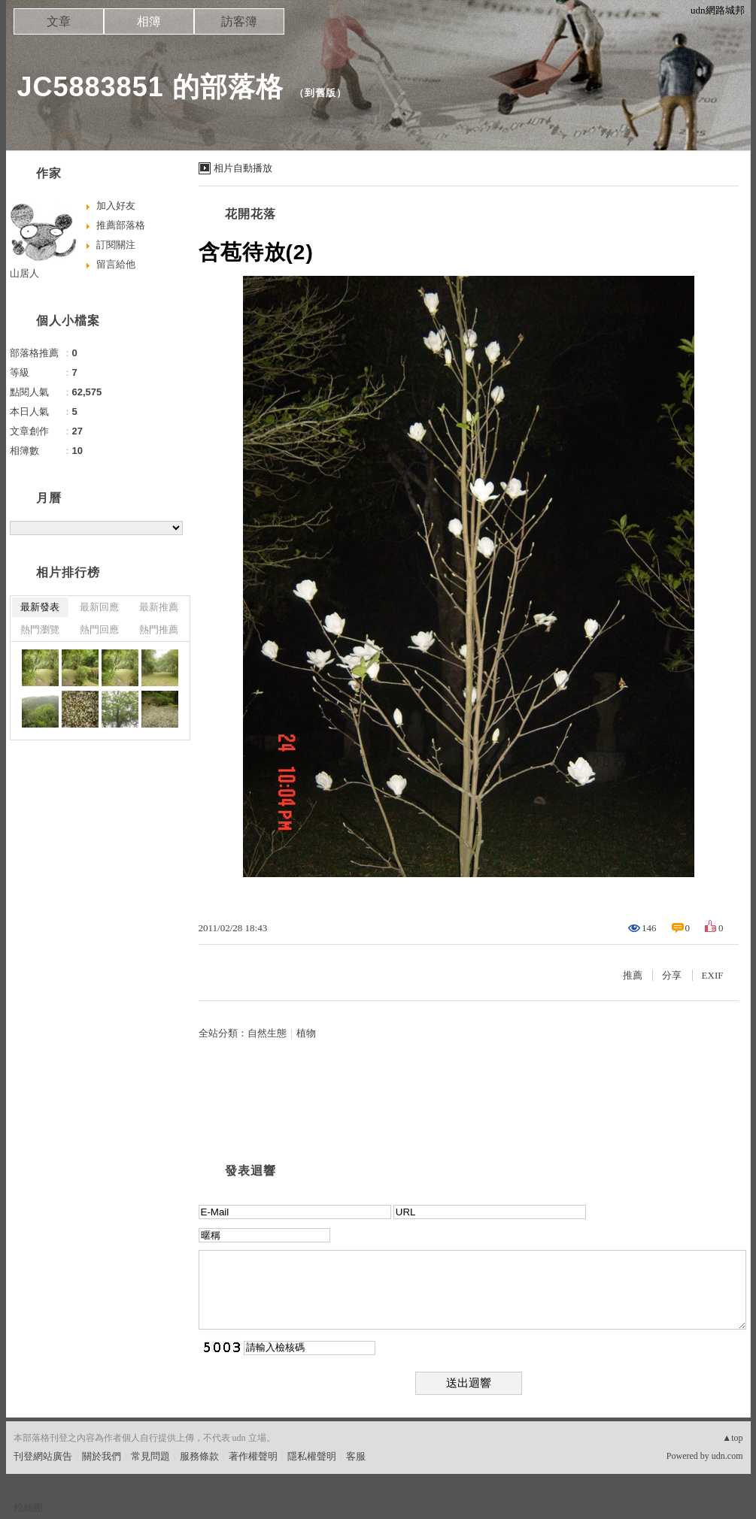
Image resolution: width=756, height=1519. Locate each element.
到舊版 (320, 92)
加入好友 (115, 205)
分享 (672, 975)
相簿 (149, 21)
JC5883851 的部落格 (150, 86)
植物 (306, 1033)
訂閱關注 (115, 244)
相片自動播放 (243, 168)
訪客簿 (239, 21)
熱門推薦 (158, 629)
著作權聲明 (253, 1456)
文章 (59, 21)
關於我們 (101, 1456)
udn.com (727, 1456)
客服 (356, 1456)
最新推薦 (158, 607)
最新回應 (99, 607)
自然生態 (267, 1033)
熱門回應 (99, 629)
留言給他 (115, 264)
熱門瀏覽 (39, 629)
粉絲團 (28, 1507)
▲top (732, 1438)
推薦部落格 (120, 225)
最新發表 (39, 607)
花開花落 (250, 213)
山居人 (24, 273)
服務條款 (199, 1456)
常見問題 (150, 1456)
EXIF (713, 975)
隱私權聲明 (311, 1456)
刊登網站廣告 (43, 1456)
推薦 (632, 975)
